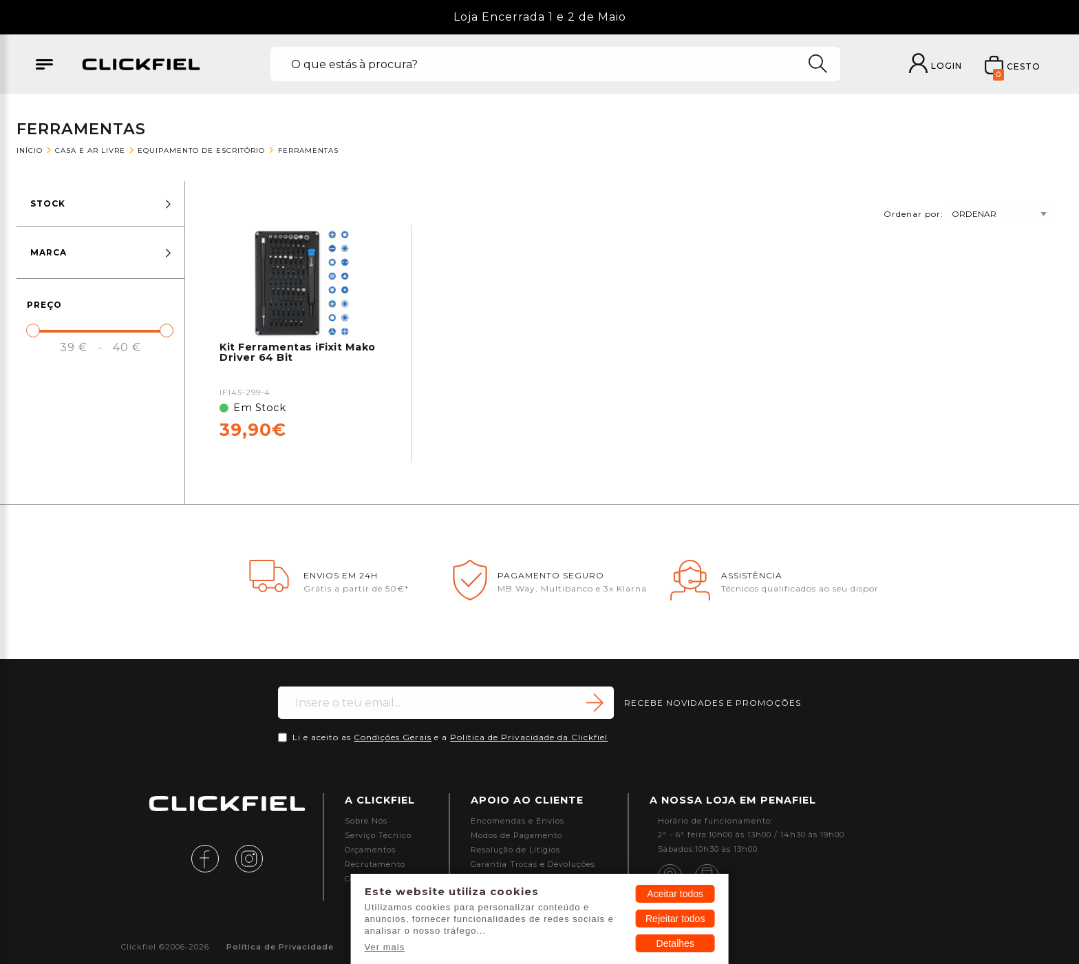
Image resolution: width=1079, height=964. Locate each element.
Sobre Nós (366, 821)
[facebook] (212, 857)
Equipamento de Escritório (201, 150)
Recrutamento (375, 864)
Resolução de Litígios (515, 850)
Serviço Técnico (378, 835)
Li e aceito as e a (450, 737)
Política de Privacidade (280, 947)
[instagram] (249, 857)
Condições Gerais (392, 737)
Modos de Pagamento (516, 835)
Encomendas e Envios (517, 821)
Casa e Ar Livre (90, 150)
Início (30, 150)
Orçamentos (370, 850)
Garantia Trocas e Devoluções (533, 864)
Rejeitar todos (675, 918)
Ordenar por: (968, 213)
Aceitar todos (675, 893)
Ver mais (385, 947)
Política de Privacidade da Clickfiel (529, 737)
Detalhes (675, 943)
